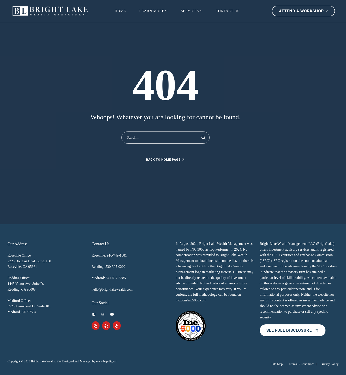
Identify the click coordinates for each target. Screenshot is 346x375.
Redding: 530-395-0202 (108, 266)
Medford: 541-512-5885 (109, 278)
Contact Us (227, 11)
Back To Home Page (163, 159)
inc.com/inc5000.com (191, 300)
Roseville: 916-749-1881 (109, 255)
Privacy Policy (329, 364)
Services (190, 11)
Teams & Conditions (301, 364)
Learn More (151, 11)
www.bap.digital (106, 361)
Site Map (277, 364)
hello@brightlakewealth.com (112, 289)
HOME (120, 11)
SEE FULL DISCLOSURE (292, 330)
